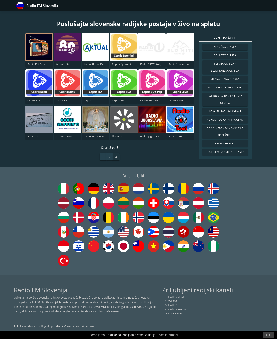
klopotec (117, 136)
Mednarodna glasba (225, 79)
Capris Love (175, 100)
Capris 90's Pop (149, 100)
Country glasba (225, 55)
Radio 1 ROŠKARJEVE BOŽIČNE (159, 64)
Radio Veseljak (177, 309)
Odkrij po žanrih (225, 37)
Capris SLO (119, 100)
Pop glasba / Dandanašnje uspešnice (225, 132)
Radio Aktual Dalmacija (98, 64)
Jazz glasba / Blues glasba (225, 87)
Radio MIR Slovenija (96, 136)
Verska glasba (225, 143)
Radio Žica (33, 136)
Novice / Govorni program (225, 119)
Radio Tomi (175, 136)
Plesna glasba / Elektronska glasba (225, 67)
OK (268, 335)
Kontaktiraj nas (85, 326)
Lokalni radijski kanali (225, 111)
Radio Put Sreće (37, 64)
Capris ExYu (63, 100)
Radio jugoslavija (150, 136)
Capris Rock (34, 100)
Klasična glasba (225, 47)
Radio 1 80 (62, 64)
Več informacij (168, 335)
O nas (68, 326)
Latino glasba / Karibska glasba (225, 99)
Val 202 (172, 301)
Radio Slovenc (64, 136)
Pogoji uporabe (50, 326)
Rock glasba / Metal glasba (225, 152)
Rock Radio (175, 313)
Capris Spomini (121, 64)
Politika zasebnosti (25, 326)
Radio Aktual (176, 297)
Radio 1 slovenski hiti (181, 64)
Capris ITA (90, 100)
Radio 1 (173, 305)
